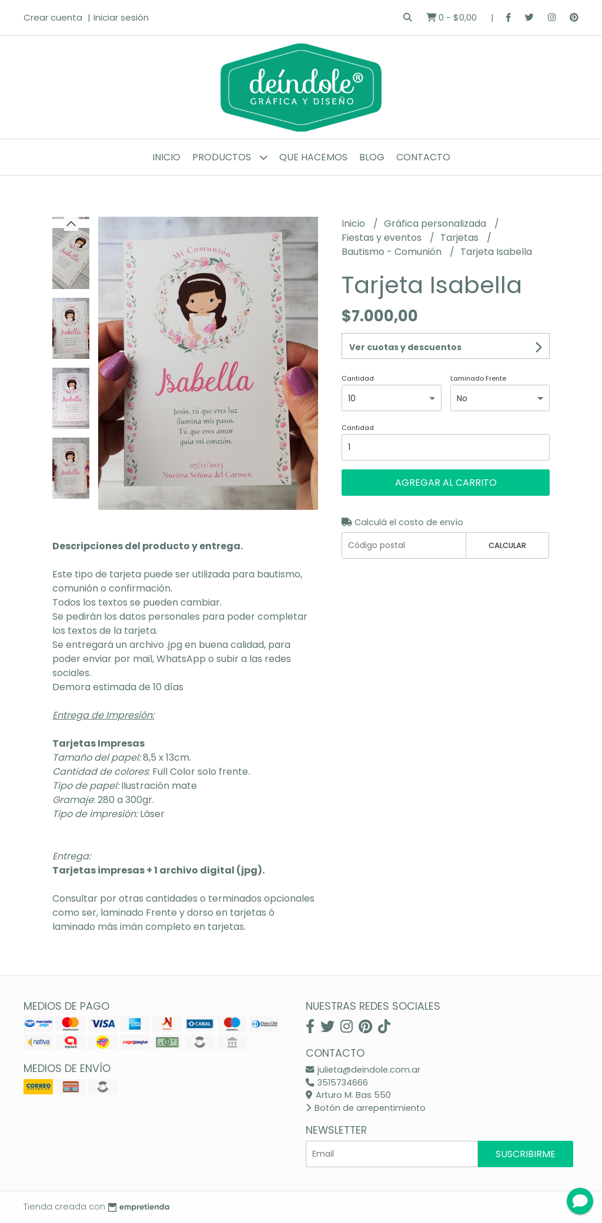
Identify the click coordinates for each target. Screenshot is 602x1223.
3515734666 (337, 1082)
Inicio (166, 157)
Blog (371, 157)
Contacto (423, 157)
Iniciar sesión (121, 17)
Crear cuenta (53, 17)
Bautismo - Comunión (393, 251)
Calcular (507, 545)
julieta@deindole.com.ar (363, 1070)
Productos (229, 157)
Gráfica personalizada (436, 223)
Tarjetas (460, 237)
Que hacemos (313, 157)
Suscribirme (526, 1154)
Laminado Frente (478, 378)
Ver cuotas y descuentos (405, 347)
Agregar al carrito (446, 482)
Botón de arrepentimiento (366, 1108)
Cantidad (358, 378)
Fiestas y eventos (383, 237)
